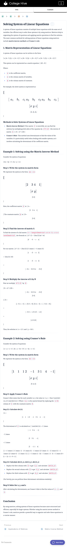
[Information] (52, 24)
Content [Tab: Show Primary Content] (50, 9)
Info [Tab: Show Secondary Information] (16, 9)
